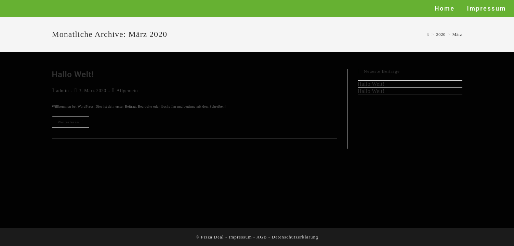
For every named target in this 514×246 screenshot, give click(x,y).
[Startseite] (428, 34)
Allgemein (127, 90)
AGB (261, 237)
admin (62, 90)
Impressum (240, 237)
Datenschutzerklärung (295, 237)
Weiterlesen (74, 120)
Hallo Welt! (73, 74)
